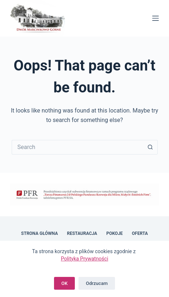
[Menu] (155, 18)
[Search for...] (77, 147)
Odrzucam (97, 283)
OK (64, 283)
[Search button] (150, 147)
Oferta (140, 233)
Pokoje (114, 233)
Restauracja (82, 233)
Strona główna (39, 233)
